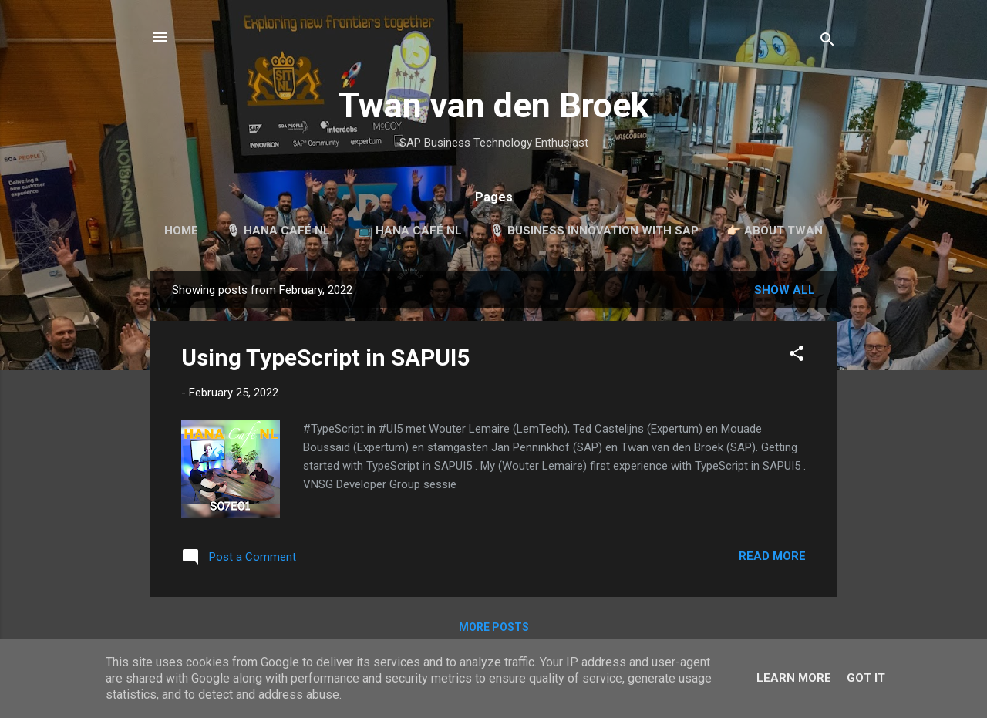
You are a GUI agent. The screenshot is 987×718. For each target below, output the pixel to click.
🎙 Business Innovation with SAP (594, 231)
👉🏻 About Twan (774, 231)
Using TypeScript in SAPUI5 (325, 357)
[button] (796, 356)
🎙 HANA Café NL (278, 231)
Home (181, 231)
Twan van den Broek (494, 105)
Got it (866, 678)
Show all (784, 290)
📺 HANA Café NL (410, 231)
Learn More (793, 678)
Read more (772, 556)
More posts (494, 627)
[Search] (827, 42)
